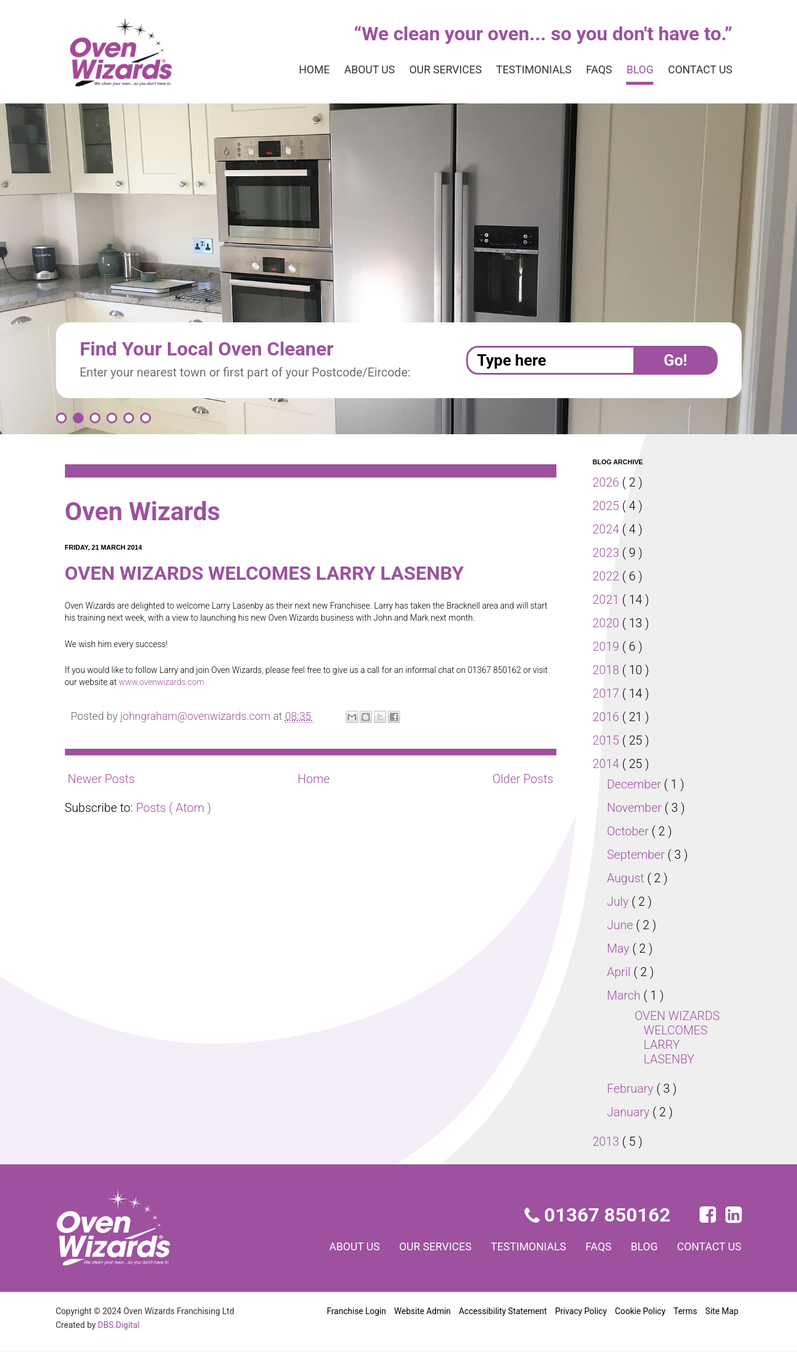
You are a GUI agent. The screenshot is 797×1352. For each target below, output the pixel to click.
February (633, 1088)
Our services (426, 70)
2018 (607, 670)
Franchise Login (356, 1311)
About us (343, 70)
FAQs (589, 70)
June (621, 925)
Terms (685, 1311)
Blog (633, 70)
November (636, 807)
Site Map (721, 1311)
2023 (607, 552)
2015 (607, 740)
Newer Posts (102, 778)
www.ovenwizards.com (179, 682)
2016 (607, 717)
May (620, 948)
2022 (607, 576)
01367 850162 (599, 1215)
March (625, 995)
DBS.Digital (121, 1325)
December (636, 784)
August (627, 878)
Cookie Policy (640, 1311)
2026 (607, 482)
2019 (607, 646)
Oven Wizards (148, 511)
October (630, 831)
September (638, 854)
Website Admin (423, 1311)
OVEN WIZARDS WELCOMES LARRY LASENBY (283, 573)
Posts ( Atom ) (176, 807)
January (630, 1112)
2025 (607, 505)
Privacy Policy (579, 1311)
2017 (607, 693)
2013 (607, 1141)
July (619, 901)
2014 (607, 763)
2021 (607, 599)
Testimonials (521, 70)
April (621, 972)
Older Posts (522, 778)
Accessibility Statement (502, 1311)
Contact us (697, 70)
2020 (607, 623)
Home (285, 70)
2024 (607, 529)
